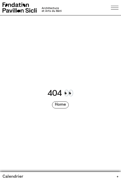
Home (60, 104)
